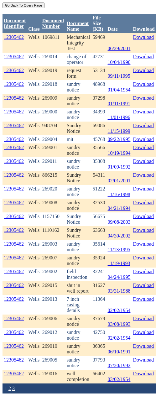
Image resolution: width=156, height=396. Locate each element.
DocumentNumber (53, 23)
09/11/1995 (119, 76)
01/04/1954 (119, 89)
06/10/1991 (119, 351)
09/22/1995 (119, 139)
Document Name (78, 26)
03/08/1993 (119, 324)
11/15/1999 (119, 131)
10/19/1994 (119, 153)
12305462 (14, 37)
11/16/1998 (119, 194)
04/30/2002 (119, 235)
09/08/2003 (119, 222)
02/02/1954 (119, 310)
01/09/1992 (119, 166)
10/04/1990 (119, 62)
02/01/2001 (119, 180)
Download (143, 37)
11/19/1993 (119, 263)
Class (33, 29)
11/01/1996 (119, 117)
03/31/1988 (119, 291)
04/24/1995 (119, 277)
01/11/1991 (119, 103)
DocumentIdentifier (15, 23)
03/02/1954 (119, 379)
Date (113, 29)
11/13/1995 (119, 249)
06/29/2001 (119, 48)
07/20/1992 (119, 365)
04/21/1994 (119, 208)
